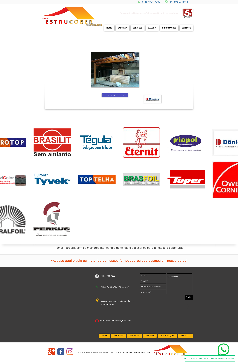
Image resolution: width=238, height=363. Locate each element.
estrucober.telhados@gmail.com (115, 320)
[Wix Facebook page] (60, 351)
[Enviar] (189, 297)
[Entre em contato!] (115, 95)
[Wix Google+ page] (51, 351)
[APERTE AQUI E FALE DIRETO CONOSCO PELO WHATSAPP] (210, 358)
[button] (115, 69)
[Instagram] (69, 351)
